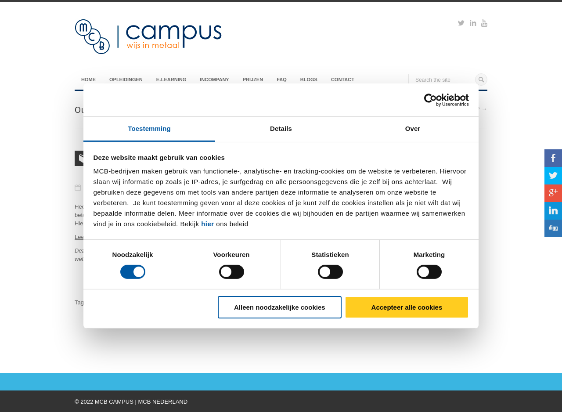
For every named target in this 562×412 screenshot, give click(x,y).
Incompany (214, 79)
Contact (342, 79)
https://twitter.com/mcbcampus (461, 24)
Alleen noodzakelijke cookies (279, 307)
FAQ (282, 79)
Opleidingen (126, 79)
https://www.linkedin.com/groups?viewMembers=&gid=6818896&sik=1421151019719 (473, 24)
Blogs (308, 79)
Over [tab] (413, 128)
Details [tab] (281, 128)
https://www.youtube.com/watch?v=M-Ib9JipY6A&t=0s (484, 24)
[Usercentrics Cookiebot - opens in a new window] (430, 99)
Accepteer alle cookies (407, 307)
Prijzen (253, 79)
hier (207, 224)
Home (88, 79)
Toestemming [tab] (149, 128)
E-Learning (171, 79)
